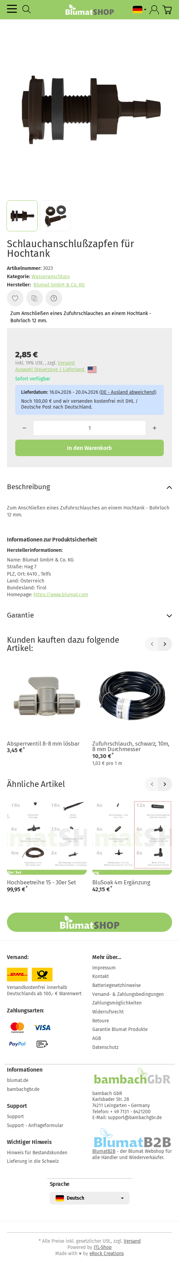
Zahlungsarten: (25, 1010)
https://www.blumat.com (61, 595)
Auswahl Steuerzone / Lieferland (56, 370)
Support (17, 1106)
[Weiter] (165, 644)
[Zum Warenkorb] (167, 10)
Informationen (24, 1070)
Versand (66, 363)
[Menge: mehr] (154, 428)
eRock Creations (107, 1253)
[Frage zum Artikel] (54, 298)
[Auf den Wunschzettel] (15, 298)
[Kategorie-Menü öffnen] (12, 9)
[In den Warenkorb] (89, 448)
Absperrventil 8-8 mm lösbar (43, 744)
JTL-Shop (103, 1247)
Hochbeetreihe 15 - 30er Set (41, 882)
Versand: (17, 957)
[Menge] (90, 428)
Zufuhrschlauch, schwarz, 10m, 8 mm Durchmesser (130, 747)
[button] (22, 216)
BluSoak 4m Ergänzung (121, 882)
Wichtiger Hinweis (29, 1142)
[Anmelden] (154, 10)
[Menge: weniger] (24, 428)
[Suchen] (26, 9)
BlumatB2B (103, 1151)
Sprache (60, 1184)
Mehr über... (106, 957)
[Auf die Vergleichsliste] (34, 298)
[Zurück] (152, 644)
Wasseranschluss (50, 277)
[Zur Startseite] (89, 9)
